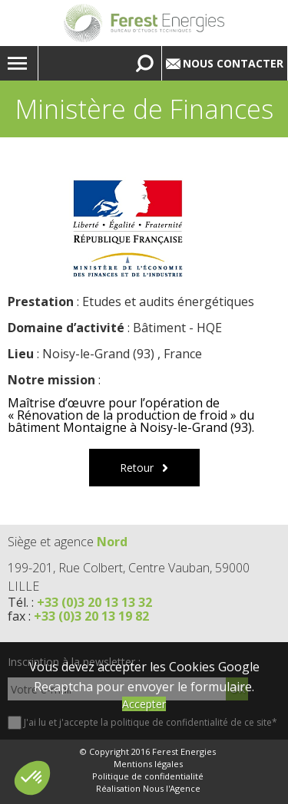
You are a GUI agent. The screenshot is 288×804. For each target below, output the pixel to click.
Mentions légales (148, 764)
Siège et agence (67, 541)
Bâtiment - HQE (177, 327)
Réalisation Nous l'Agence (148, 788)
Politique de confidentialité (148, 776)
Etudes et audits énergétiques (168, 301)
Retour (137, 467)
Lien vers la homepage (144, 23)
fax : (78, 616)
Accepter (144, 704)
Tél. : (80, 602)
